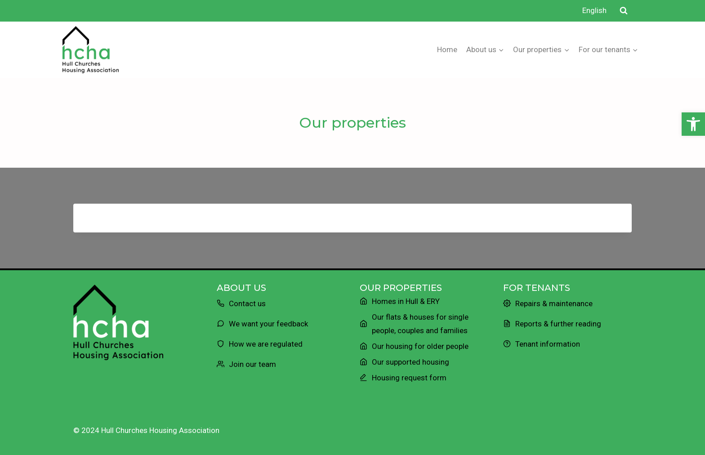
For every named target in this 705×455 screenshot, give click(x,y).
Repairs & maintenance (554, 303)
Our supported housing (410, 361)
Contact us (247, 303)
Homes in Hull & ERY (406, 301)
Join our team (252, 364)
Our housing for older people (420, 346)
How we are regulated (266, 343)
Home (447, 49)
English (594, 10)
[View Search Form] (624, 11)
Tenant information (547, 343)
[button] (693, 124)
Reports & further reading (558, 323)
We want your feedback (268, 323)
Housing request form (409, 377)
